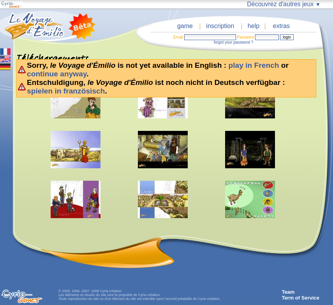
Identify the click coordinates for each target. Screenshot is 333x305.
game (185, 26)
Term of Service (300, 298)
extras (281, 26)
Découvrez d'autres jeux (284, 4)
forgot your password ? (234, 42)
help (253, 26)
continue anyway (56, 74)
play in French (253, 65)
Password (245, 37)
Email (178, 37)
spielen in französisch (66, 91)
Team (288, 292)
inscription (220, 26)
